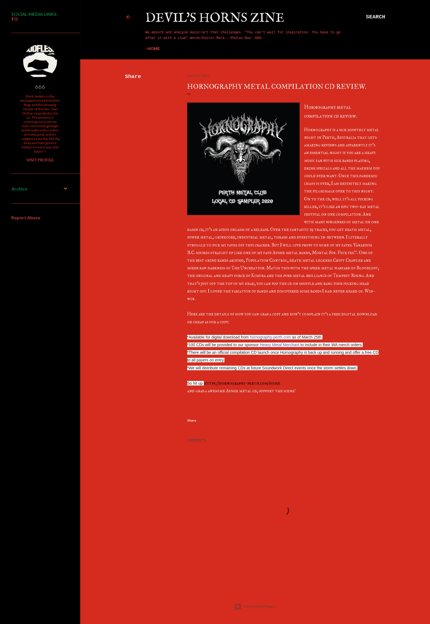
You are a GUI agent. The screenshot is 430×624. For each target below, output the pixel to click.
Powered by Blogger (255, 606)
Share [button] (133, 76)
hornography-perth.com (270, 337)
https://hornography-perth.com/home (242, 383)
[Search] (375, 17)
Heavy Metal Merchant (279, 345)
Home (153, 48)
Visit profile (40, 159)
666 (40, 86)
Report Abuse (25, 217)
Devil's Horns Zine (214, 18)
